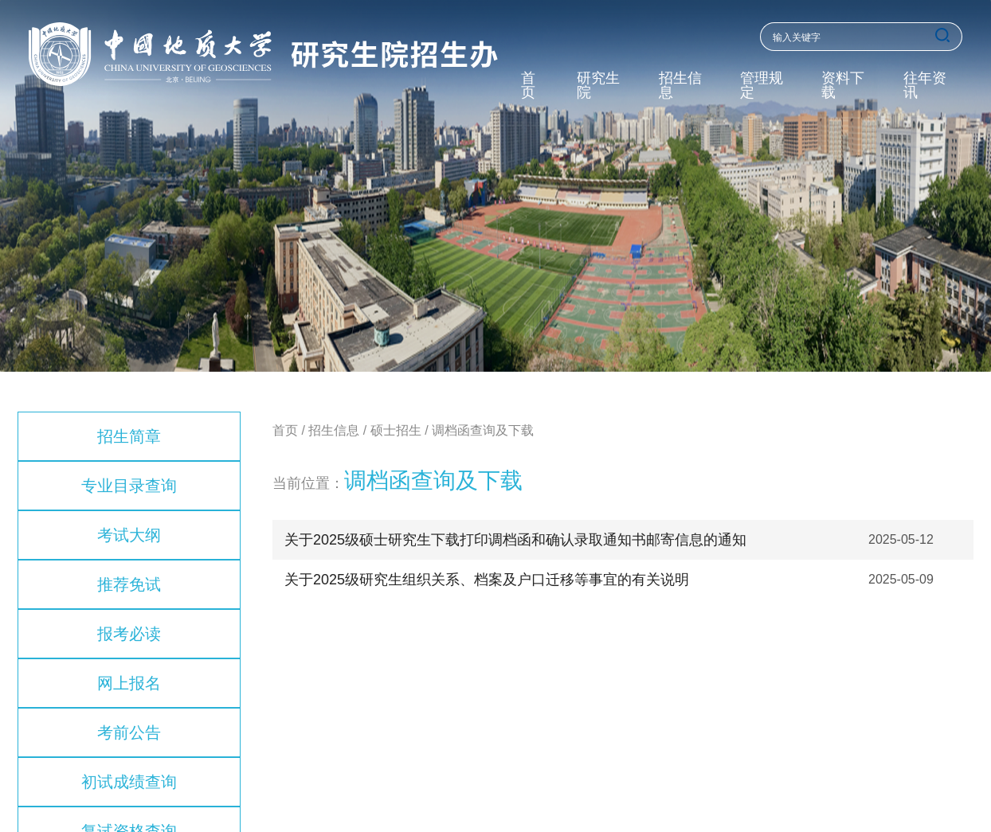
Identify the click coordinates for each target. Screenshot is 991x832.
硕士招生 (395, 430)
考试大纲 (129, 535)
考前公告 (129, 732)
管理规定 (761, 85)
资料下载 (842, 85)
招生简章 (129, 436)
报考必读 (129, 634)
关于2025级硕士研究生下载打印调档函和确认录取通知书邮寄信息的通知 (515, 540)
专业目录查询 (129, 485)
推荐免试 (129, 584)
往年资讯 (924, 85)
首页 (528, 85)
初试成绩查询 (129, 782)
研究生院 (598, 85)
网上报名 (129, 683)
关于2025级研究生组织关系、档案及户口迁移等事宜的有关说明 (486, 580)
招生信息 (680, 85)
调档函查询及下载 (483, 430)
